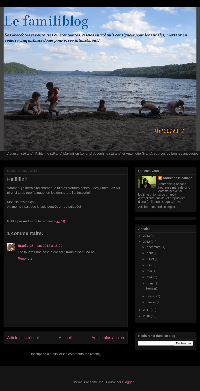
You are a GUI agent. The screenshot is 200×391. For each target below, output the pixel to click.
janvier (152, 302)
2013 (147, 235)
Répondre (25, 258)
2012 (147, 241)
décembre (154, 247)
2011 (147, 310)
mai (149, 271)
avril (150, 277)
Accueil (65, 338)
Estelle (23, 245)
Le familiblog (46, 21)
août (150, 253)
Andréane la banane (177, 178)
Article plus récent (23, 338)
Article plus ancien (108, 338)
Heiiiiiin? (152, 288)
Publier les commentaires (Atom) (76, 354)
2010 (147, 316)
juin (149, 265)
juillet (151, 259)
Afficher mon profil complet (156, 207)
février (151, 296)
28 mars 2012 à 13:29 (46, 245)
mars (150, 283)
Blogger (128, 382)
